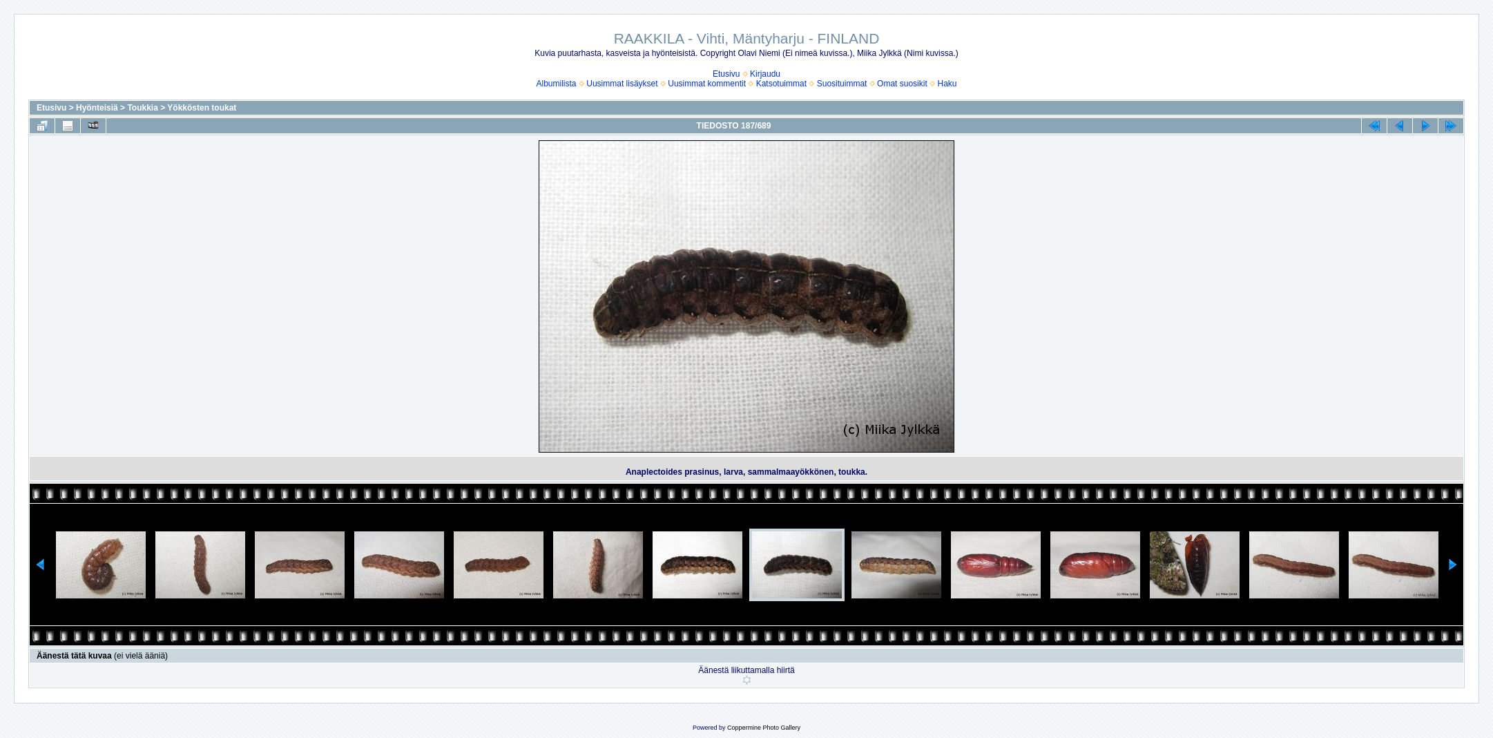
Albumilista (557, 83)
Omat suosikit (902, 83)
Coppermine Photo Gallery (763, 727)
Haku (946, 83)
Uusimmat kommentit (707, 83)
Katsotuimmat (781, 83)
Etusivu (726, 74)
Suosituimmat (842, 83)
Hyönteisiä (97, 108)
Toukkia (142, 108)
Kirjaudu (765, 74)
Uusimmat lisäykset (621, 83)
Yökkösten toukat (201, 108)
